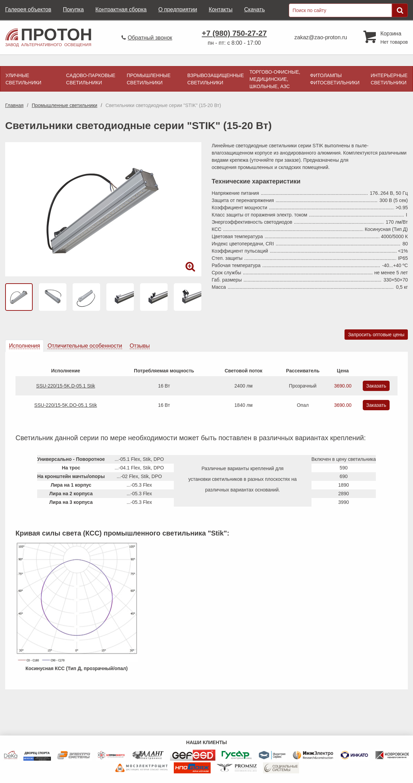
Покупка (73, 9)
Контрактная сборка (121, 9)
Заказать (376, 386)
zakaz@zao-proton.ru (320, 37)
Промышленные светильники (148, 79)
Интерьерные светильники (389, 79)
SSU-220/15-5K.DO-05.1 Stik (65, 405)
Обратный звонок (150, 38)
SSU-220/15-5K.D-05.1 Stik (65, 386)
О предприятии (177, 9)
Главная (14, 105)
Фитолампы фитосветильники (335, 79)
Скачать (254, 9)
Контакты (220, 9)
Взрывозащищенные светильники (215, 79)
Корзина (390, 33)
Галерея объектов (28, 9)
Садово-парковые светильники (90, 79)
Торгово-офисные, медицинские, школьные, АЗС (275, 79)
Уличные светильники (23, 79)
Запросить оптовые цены (376, 334)
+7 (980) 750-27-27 (234, 33)
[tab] (24, 346)
